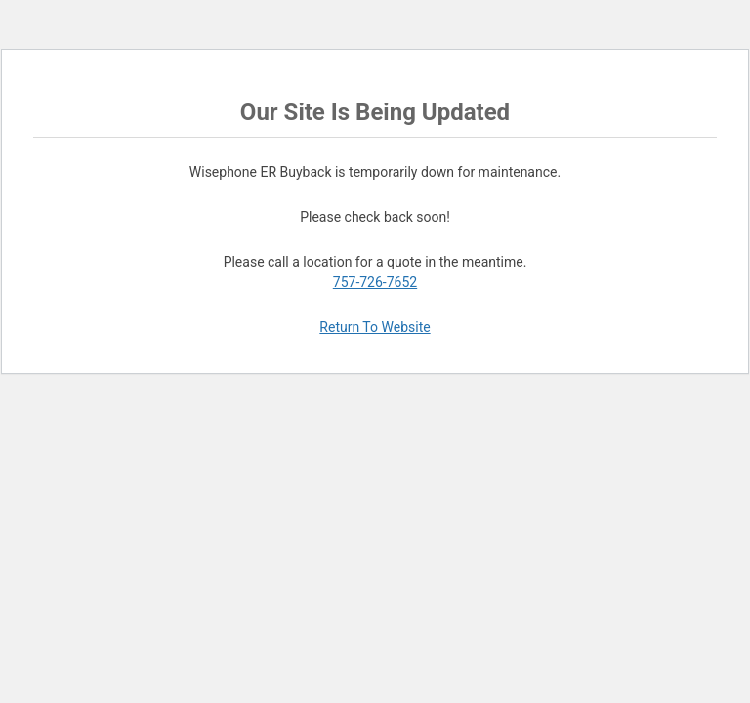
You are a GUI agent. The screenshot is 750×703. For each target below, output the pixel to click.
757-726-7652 (375, 282)
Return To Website (374, 327)
